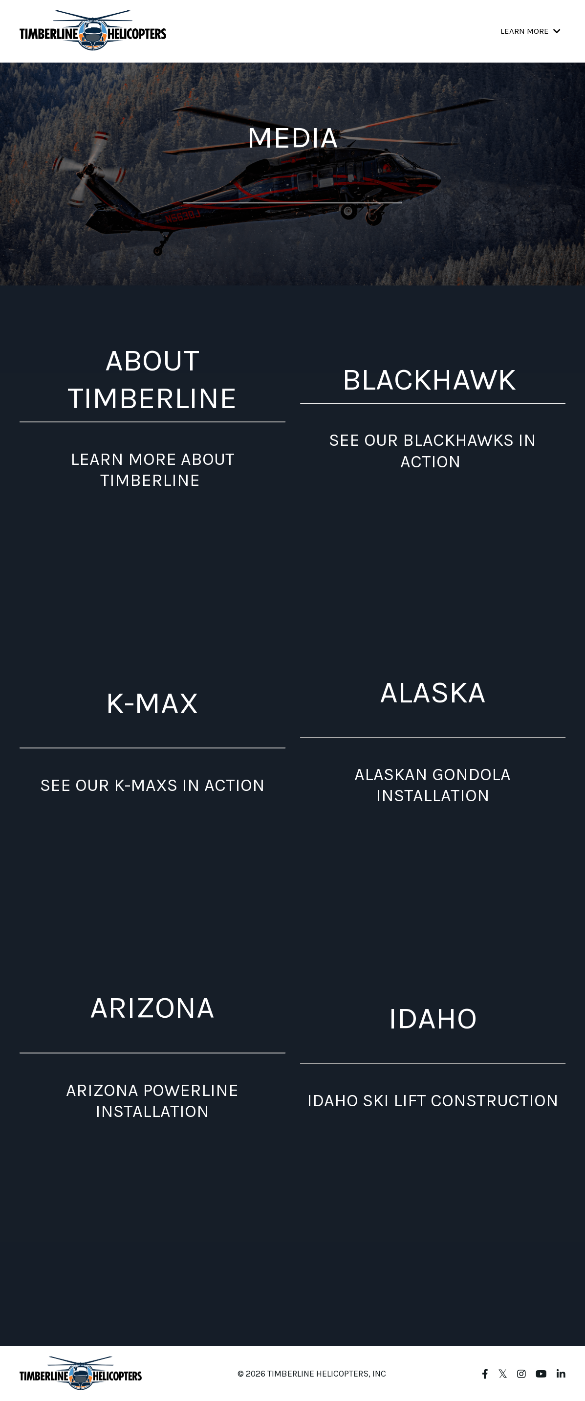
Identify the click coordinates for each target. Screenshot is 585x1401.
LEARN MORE (530, 30)
